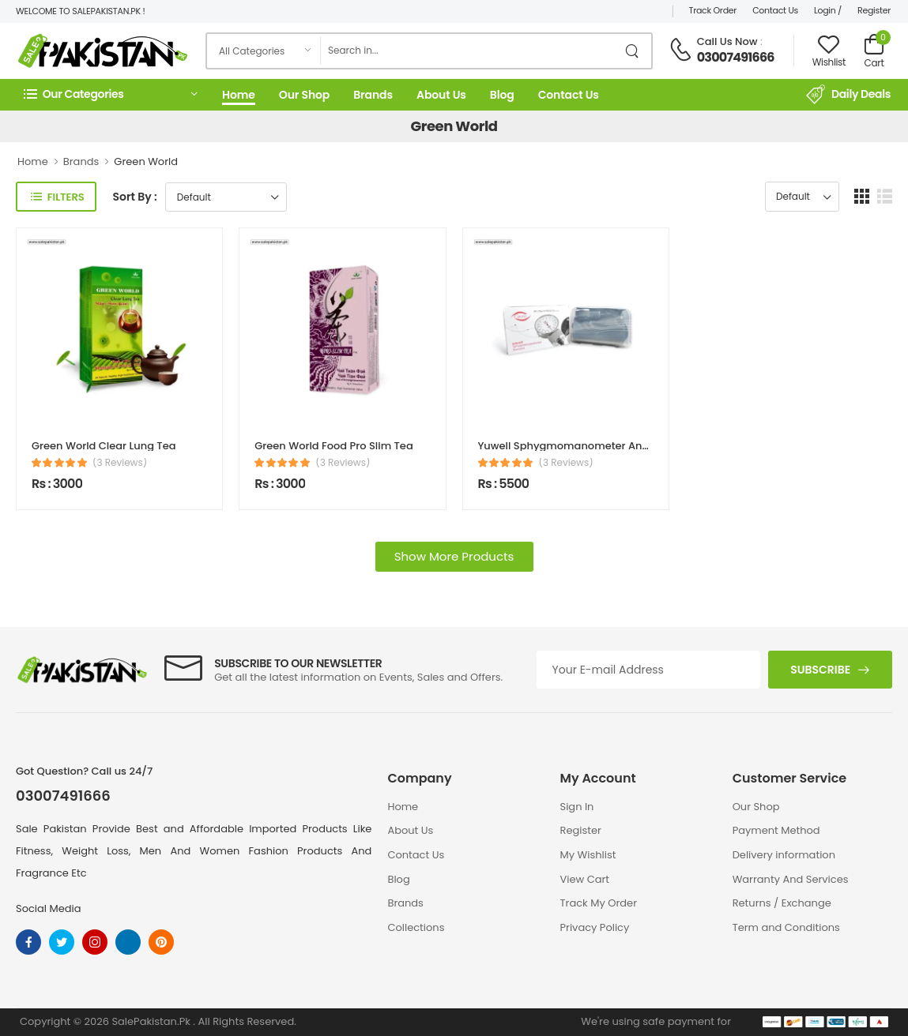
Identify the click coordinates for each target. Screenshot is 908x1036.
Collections (415, 927)
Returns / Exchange (782, 902)
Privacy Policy (595, 927)
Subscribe (820, 670)
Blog (502, 95)
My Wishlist (588, 854)
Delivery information (784, 854)
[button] (110, 94)
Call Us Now (727, 41)
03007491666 (735, 57)
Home (238, 95)
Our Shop (304, 95)
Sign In (577, 806)
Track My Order (598, 902)
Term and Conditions (786, 927)
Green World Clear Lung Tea (104, 445)
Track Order (713, 10)
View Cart (585, 879)
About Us (441, 95)
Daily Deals (848, 94)
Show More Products (454, 556)
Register (874, 10)
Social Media (48, 908)
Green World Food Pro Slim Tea (333, 445)
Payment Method (776, 830)
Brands (373, 95)
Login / (828, 10)
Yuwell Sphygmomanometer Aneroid (573, 445)
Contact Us (775, 10)
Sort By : (134, 197)
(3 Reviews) (119, 462)
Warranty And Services (791, 879)
